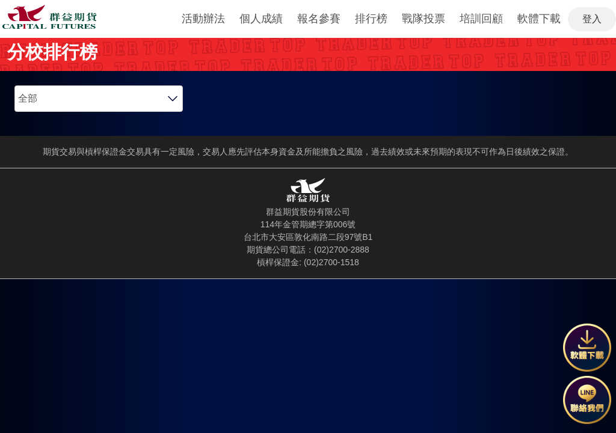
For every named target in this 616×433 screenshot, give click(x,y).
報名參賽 (318, 19)
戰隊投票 (423, 19)
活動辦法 (203, 19)
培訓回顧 (481, 19)
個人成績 (261, 19)
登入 (592, 19)
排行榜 (371, 19)
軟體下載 (539, 19)
